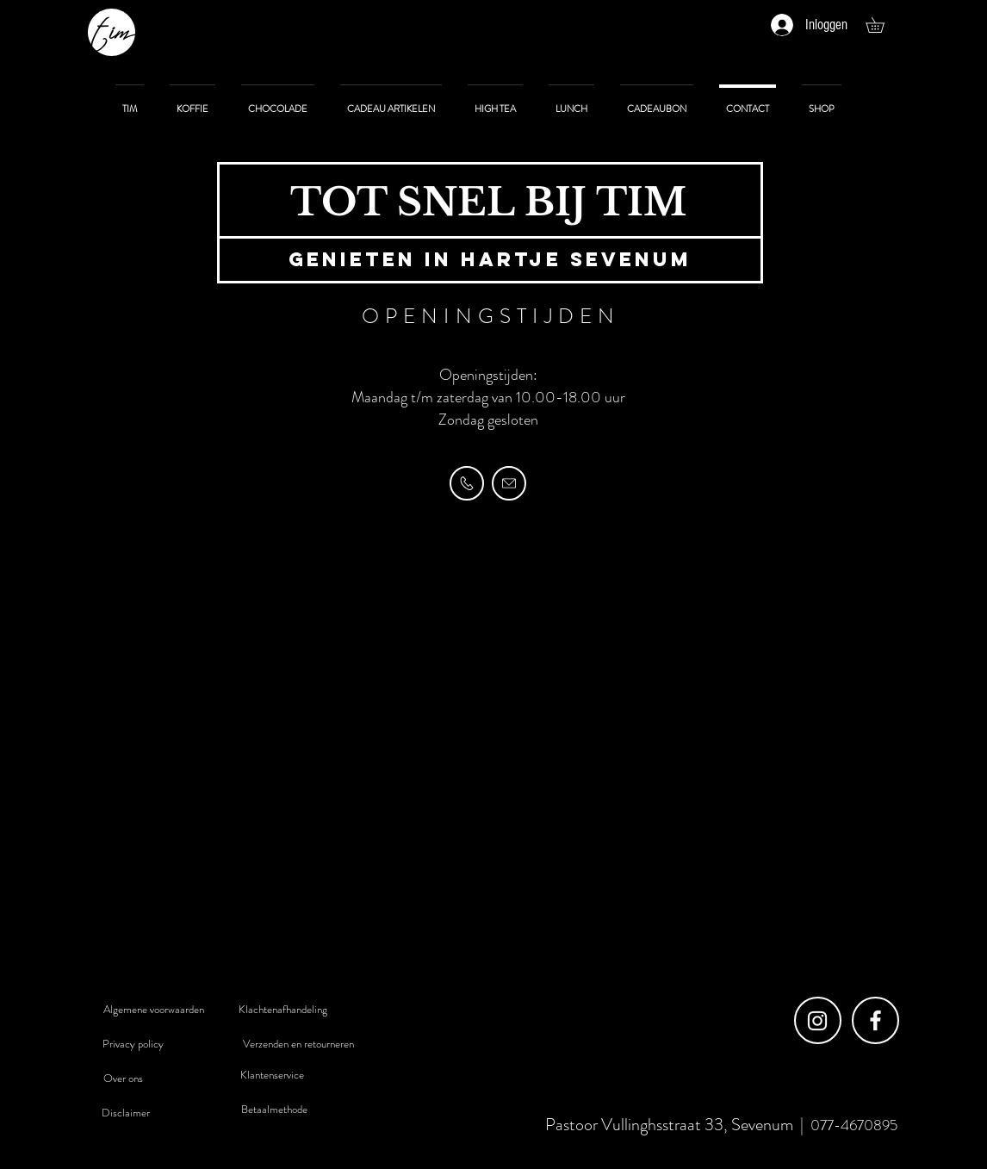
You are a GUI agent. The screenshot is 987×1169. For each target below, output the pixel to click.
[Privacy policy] (132, 1044)
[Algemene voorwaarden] (153, 1009)
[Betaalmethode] (273, 1109)
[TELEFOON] (467, 483)
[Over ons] (123, 1078)
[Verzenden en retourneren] (298, 1044)
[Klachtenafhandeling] (282, 1009)
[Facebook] (875, 1020)
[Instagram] (817, 1021)
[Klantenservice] (272, 1075)
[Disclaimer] (125, 1113)
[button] (882, 25)
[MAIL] (509, 483)
